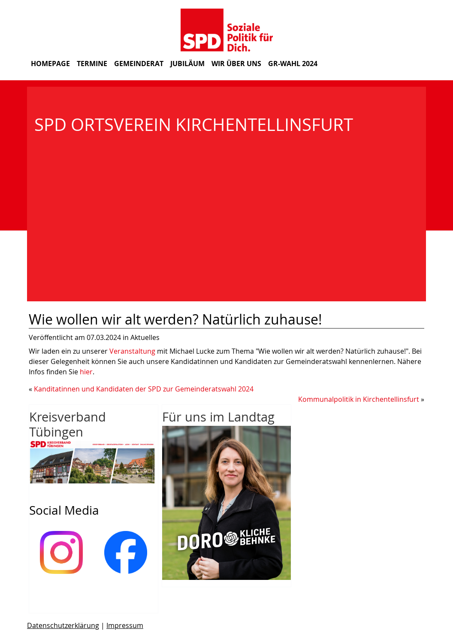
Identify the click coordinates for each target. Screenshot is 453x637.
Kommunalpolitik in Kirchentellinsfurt (358, 399)
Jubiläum (187, 63)
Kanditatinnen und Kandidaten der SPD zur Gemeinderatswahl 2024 (144, 389)
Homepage (50, 63)
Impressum (124, 625)
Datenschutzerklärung (63, 625)
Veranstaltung (133, 351)
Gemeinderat (138, 63)
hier (86, 371)
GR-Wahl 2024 (292, 63)
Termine (92, 63)
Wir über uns (236, 63)
